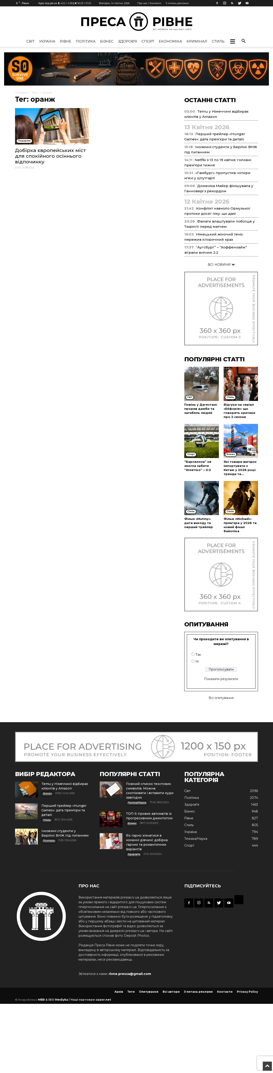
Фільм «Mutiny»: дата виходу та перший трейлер (198, 523)
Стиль (218, 41)
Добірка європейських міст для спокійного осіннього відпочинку (50, 155)
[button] (232, 41)
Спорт (148, 41)
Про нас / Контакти (149, 3)
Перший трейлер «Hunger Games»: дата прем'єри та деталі (63, 810)
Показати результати (221, 679)
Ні (197, 661)
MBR (41, 999)
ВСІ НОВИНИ (221, 265)
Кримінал (197, 41)
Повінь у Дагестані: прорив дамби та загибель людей (200, 409)
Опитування (148, 991)
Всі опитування (221, 698)
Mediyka (61, 999)
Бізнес (107, 41)
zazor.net (103, 999)
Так (198, 655)
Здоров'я (127, 41)
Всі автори (171, 991)
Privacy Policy (247, 991)
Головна (21, 92)
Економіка (170, 41)
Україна (47, 41)
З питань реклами (177, 3)
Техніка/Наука (195, 839)
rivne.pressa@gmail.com (130, 974)
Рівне (65, 41)
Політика (86, 41)
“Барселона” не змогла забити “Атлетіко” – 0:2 (197, 466)
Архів (118, 991)
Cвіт (30, 41)
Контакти (225, 991)
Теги (35, 92)
